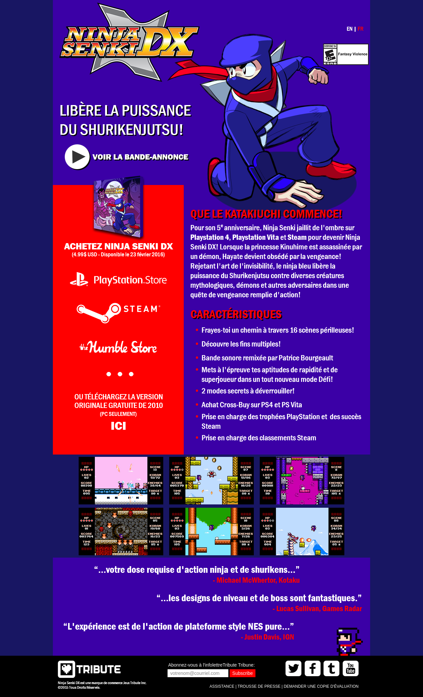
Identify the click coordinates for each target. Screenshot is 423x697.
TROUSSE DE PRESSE (259, 686)
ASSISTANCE (222, 686)
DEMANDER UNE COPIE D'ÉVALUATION (321, 686)
